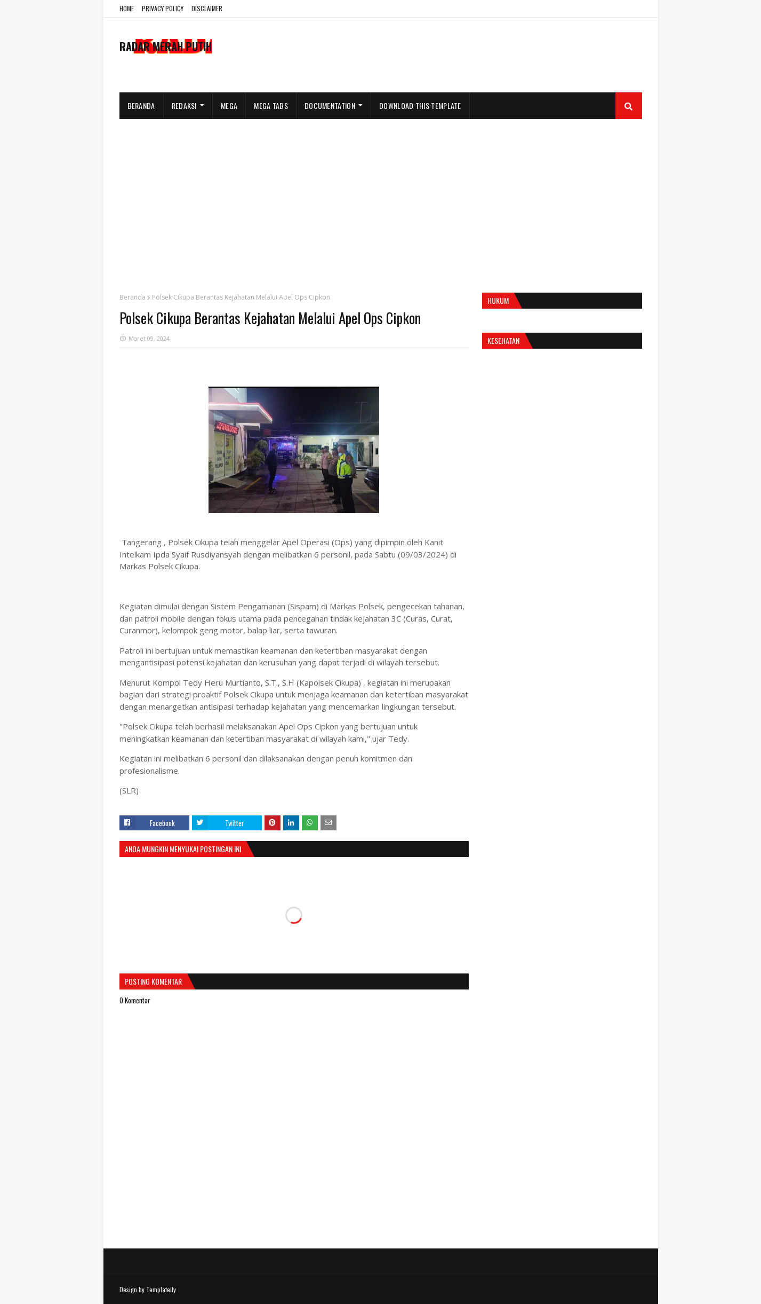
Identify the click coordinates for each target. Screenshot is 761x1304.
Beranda (132, 297)
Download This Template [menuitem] (420, 105)
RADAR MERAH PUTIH (165, 46)
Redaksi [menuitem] (184, 105)
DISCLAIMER (206, 8)
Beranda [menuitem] (141, 105)
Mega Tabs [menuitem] (271, 105)
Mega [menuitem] (229, 105)
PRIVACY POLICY (162, 8)
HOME (126, 8)
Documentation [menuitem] (330, 105)
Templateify (161, 1289)
